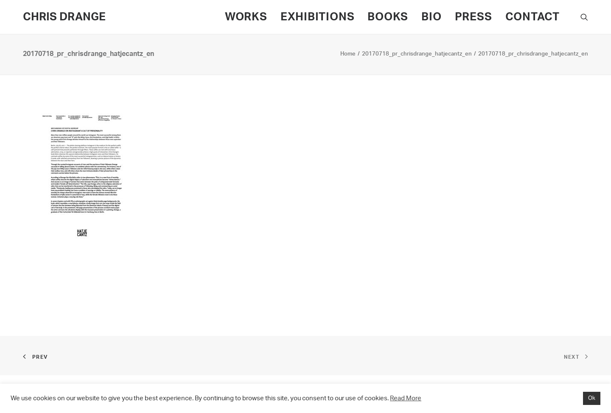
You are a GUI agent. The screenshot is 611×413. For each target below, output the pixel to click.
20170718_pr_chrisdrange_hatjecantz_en (417, 54)
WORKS (246, 16)
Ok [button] (591, 398)
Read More (405, 398)
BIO (431, 16)
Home (348, 54)
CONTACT (532, 16)
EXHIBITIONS (317, 16)
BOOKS (387, 16)
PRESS (473, 16)
